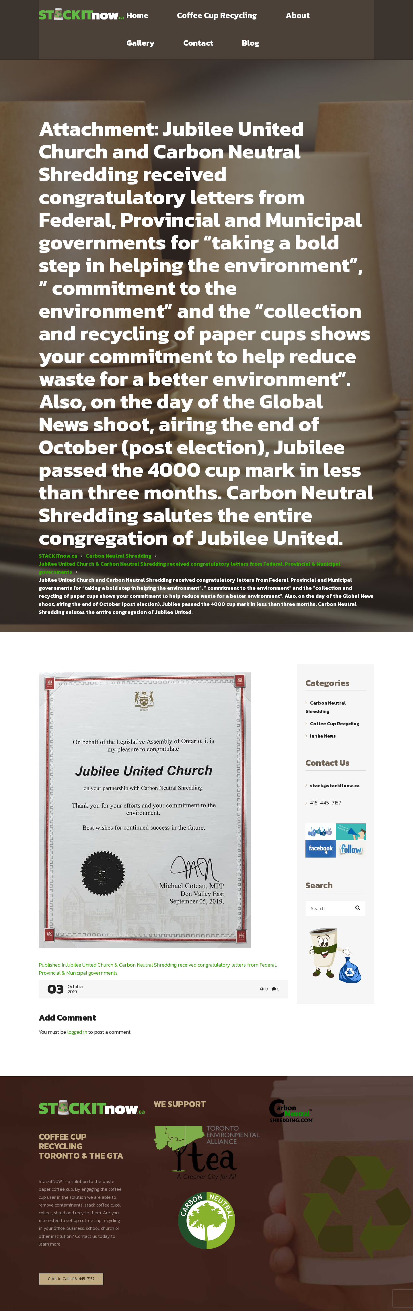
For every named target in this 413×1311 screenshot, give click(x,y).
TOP (371, 1301)
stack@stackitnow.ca (335, 758)
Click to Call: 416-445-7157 (71, 1251)
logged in (77, 1005)
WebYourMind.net (270, 1301)
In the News (323, 708)
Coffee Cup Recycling (334, 696)
